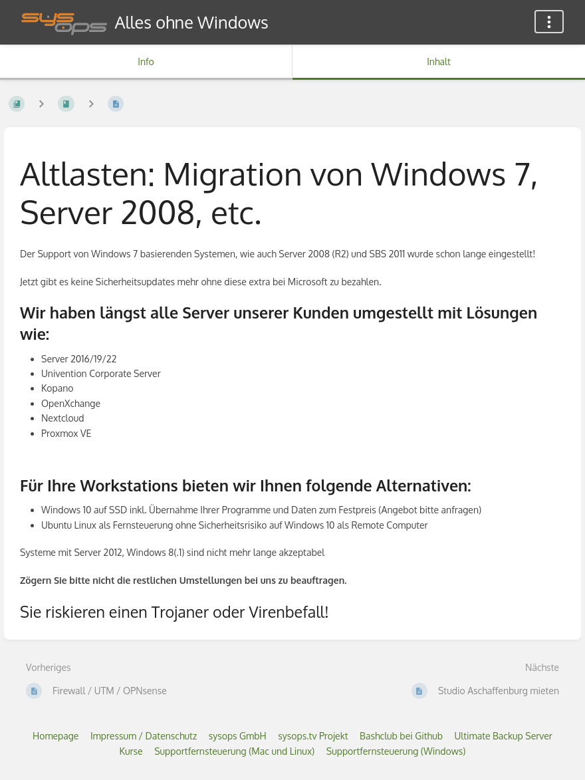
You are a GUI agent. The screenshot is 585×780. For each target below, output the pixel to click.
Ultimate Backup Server (503, 735)
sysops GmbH (238, 735)
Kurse (131, 751)
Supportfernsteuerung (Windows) (396, 751)
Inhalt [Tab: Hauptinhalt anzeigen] (439, 61)
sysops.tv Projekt (313, 735)
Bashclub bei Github (401, 735)
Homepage (55, 735)
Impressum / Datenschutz (143, 735)
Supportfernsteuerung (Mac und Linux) (234, 751)
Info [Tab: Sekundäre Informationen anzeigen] (146, 61)
